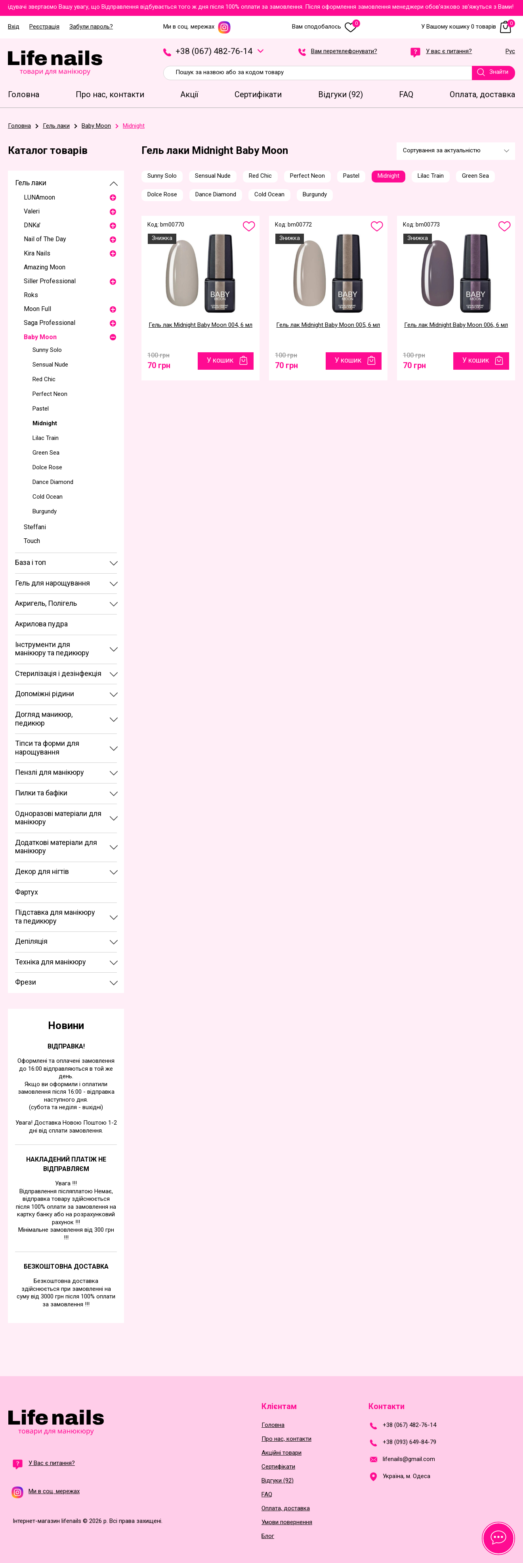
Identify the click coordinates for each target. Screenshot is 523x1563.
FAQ (267, 1495)
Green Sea (45, 452)
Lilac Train (45, 438)
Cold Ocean (47, 496)
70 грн (158, 363)
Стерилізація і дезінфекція (58, 673)
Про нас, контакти (286, 1439)
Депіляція (31, 941)
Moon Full (37, 309)
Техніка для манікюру (50, 962)
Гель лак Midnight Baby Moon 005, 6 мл (328, 324)
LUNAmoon (39, 197)
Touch (32, 541)
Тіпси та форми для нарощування (47, 747)
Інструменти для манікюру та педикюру (52, 648)
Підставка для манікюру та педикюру (55, 916)
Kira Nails (37, 253)
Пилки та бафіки (41, 793)
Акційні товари (282, 1453)
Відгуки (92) (278, 1481)
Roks (31, 295)
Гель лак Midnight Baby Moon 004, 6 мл (200, 324)
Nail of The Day (45, 239)
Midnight (44, 423)
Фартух (26, 892)
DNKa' (32, 225)
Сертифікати (278, 1467)
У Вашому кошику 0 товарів (468, 27)
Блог (268, 1536)
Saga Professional (49, 322)
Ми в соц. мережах (197, 27)
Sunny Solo (47, 349)
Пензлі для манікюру (49, 772)
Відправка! (66, 1046)
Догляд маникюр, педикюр (44, 718)
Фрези (25, 982)
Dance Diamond (52, 482)
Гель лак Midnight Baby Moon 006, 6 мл (456, 324)
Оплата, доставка (286, 1508)
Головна (273, 1425)
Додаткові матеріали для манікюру (56, 846)
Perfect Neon (49, 393)
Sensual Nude (50, 364)
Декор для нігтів (42, 871)
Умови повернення (287, 1522)
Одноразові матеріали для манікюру (58, 817)
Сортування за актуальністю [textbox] (442, 150)
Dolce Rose (47, 467)
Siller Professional (50, 281)
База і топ (30, 562)
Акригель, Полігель (46, 603)
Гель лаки (30, 183)
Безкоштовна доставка (66, 1266)
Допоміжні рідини (44, 693)
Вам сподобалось (326, 27)
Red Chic (43, 379)
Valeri (32, 211)
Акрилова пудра (41, 624)
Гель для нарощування (52, 583)
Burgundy (44, 511)
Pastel (40, 408)
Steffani (35, 527)
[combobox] (456, 151)
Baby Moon (40, 337)
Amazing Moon (44, 267)
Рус (510, 51)
